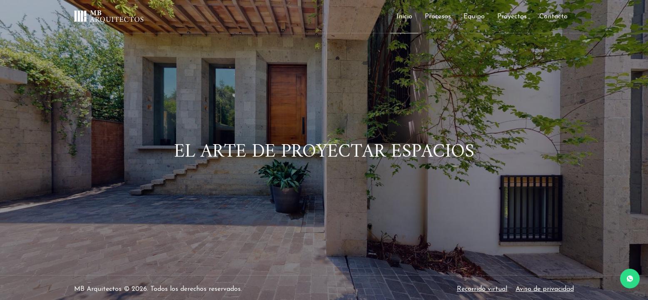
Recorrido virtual (482, 289)
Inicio (404, 16)
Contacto (553, 16)
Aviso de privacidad (545, 289)
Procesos (438, 16)
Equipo (474, 16)
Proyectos (512, 16)
